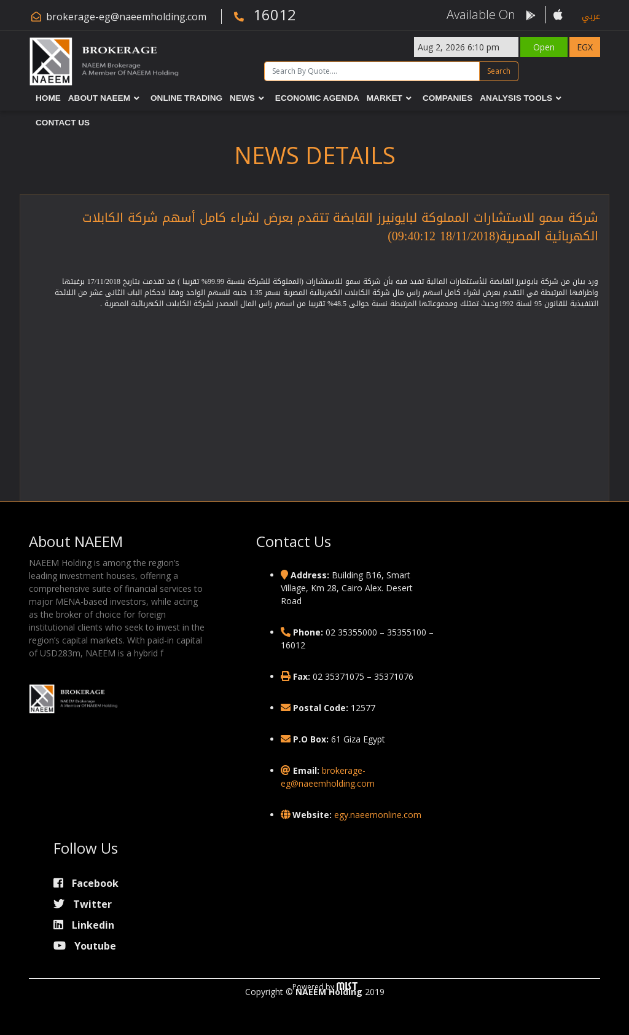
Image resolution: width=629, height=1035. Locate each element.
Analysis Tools (516, 98)
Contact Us (63, 122)
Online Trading (186, 98)
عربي (591, 16)
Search (498, 71)
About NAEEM (99, 98)
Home (48, 98)
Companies (447, 98)
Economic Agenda (317, 98)
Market (384, 98)
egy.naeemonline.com (377, 815)
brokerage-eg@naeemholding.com (126, 16)
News (242, 98)
